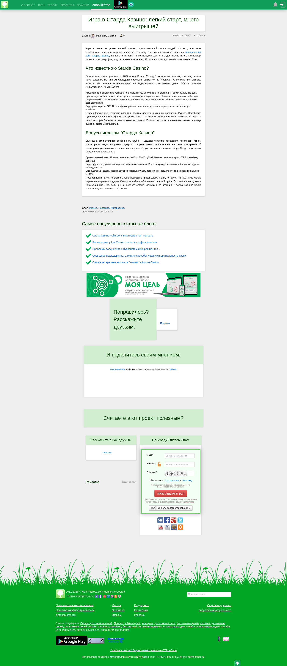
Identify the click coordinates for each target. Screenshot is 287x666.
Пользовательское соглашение (75, 605)
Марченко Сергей (103, 35)
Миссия (116, 605)
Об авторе (118, 610)
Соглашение (172, 480)
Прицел (118, 623)
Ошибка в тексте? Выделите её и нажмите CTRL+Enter (143, 650)
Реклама (139, 614)
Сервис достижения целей (96, 623)
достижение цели (164, 623)
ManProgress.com (92, 591)
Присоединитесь (117, 369)
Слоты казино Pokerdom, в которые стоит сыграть (122, 235)
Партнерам (141, 610)
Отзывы (116, 614)
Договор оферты (66, 614)
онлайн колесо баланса (115, 629)
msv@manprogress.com (80, 596)
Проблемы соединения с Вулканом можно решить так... (126, 248)
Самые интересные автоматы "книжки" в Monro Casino (125, 262)
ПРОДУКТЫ (67, 5)
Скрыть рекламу (129, 482)
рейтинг (173, 369)
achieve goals (133, 623)
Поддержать (141, 605)
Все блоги (199, 35)
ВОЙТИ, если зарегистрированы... (170, 507)
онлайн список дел (88, 629)
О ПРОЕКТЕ (28, 5)
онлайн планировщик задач (203, 626)
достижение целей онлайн (80, 626)
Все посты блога (181, 35)
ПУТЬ (41, 5)
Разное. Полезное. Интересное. (107, 207)
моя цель (147, 623)
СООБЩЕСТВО (101, 5)
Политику (187, 480)
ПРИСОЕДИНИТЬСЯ (170, 493)
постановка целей (188, 623)
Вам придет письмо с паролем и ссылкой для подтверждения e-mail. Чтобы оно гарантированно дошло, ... (170, 500)
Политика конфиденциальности (75, 610)
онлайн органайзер (109, 626)
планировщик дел (174, 626)
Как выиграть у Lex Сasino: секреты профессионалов (124, 242)
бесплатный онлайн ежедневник (142, 626)
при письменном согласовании (186, 656)
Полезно (165, 323)
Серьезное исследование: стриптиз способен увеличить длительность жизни (139, 255)
